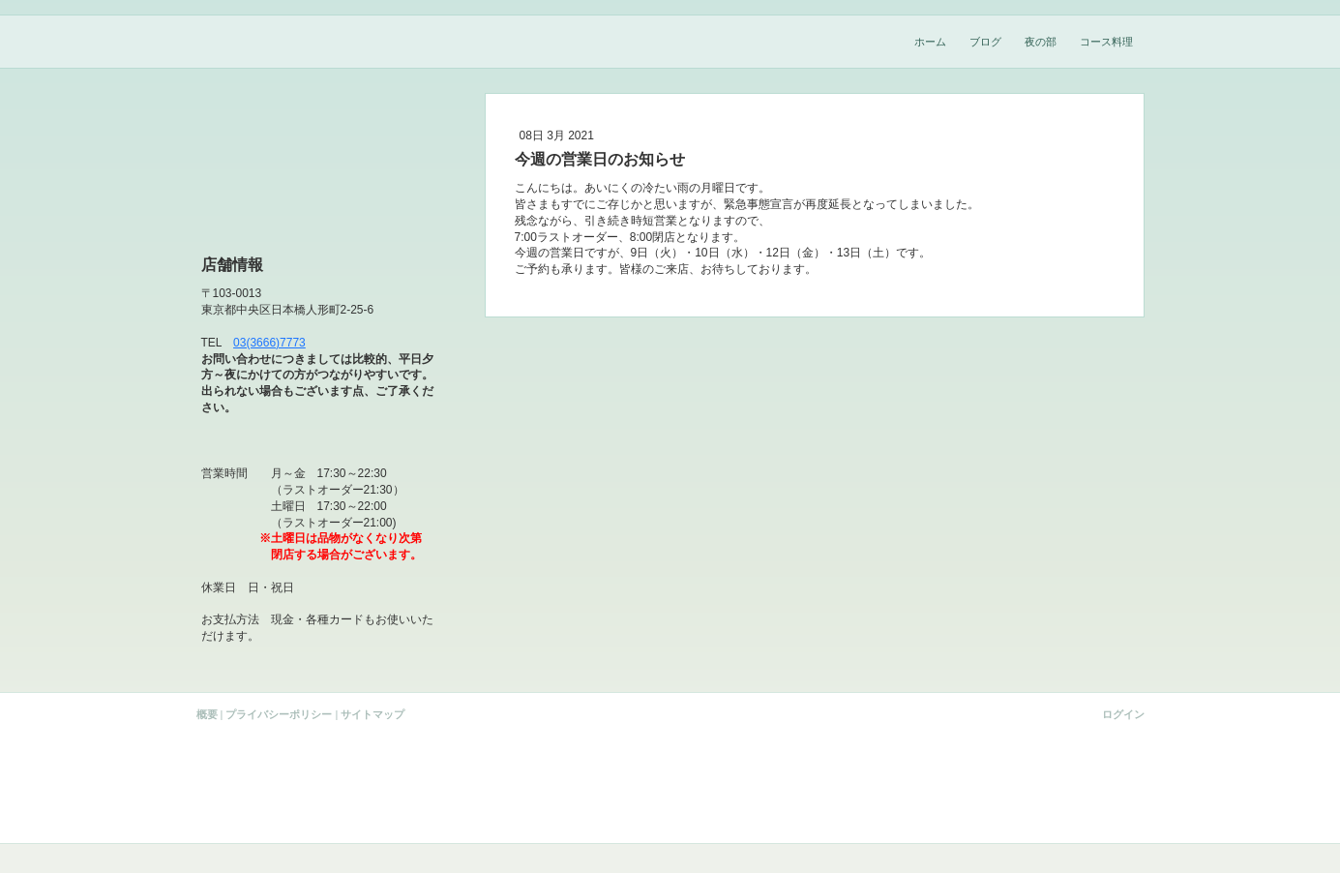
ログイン (1123, 714)
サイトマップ (372, 714)
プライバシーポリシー (278, 714)
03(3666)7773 (269, 342)
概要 (207, 714)
